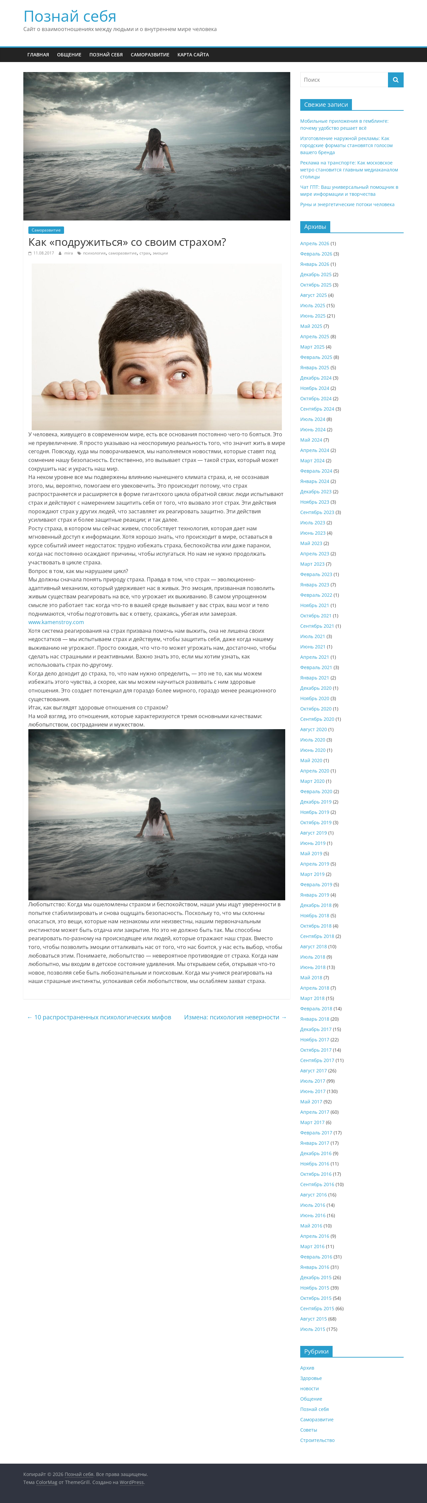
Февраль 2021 (316, 667)
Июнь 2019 (313, 843)
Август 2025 (313, 295)
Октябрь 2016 (316, 1174)
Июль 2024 (312, 419)
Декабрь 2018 (316, 905)
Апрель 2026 (314, 243)
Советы (308, 1430)
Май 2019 (311, 853)
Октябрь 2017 (316, 1050)
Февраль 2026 (316, 253)
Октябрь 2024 (316, 398)
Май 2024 (311, 440)
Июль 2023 (312, 522)
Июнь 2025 (313, 316)
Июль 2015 (312, 1329)
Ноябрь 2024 (314, 388)
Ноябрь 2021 (314, 605)
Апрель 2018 (314, 988)
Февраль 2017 (316, 1132)
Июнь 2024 (313, 429)
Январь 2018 (314, 1019)
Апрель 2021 (314, 657)
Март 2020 (312, 781)
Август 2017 (313, 1070)
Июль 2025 (312, 305)
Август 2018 (313, 946)
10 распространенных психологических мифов (99, 1017)
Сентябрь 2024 (317, 409)
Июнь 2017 (313, 1091)
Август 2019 (313, 833)
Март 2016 (312, 1246)
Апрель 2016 (314, 1236)
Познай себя (69, 15)
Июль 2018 (312, 957)
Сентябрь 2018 (317, 936)
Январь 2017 (314, 1143)
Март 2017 (312, 1122)
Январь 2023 (314, 584)
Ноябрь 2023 (314, 502)
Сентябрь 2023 (317, 512)
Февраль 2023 (316, 574)
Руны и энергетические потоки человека (347, 204)
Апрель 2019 (314, 864)
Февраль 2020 (316, 791)
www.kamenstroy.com (56, 622)
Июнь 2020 (313, 750)
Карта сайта (193, 54)
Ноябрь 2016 (314, 1163)
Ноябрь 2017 (314, 1039)
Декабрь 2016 (316, 1153)
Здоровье (311, 1378)
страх (144, 253)
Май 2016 (311, 1225)
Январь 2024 (314, 481)
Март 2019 (312, 874)
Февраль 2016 (316, 1257)
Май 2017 (311, 1101)
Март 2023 (312, 564)
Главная (38, 54)
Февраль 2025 (316, 357)
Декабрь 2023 (316, 491)
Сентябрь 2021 (317, 626)
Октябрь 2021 (316, 615)
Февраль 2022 (316, 595)
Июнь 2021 (313, 646)
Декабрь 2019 (316, 802)
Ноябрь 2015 (314, 1288)
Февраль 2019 (316, 884)
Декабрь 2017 (316, 1029)
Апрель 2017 (314, 1112)
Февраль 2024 (316, 471)
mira (69, 253)
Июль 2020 (312, 739)
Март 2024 (312, 460)
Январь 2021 (314, 677)
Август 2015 (313, 1319)
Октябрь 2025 (316, 285)
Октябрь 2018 (316, 926)
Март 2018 (312, 998)
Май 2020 (311, 760)
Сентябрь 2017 (317, 1060)
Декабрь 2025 (316, 274)
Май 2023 (311, 543)
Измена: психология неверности (235, 1017)
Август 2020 (313, 729)
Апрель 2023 (314, 553)
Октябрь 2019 (316, 822)
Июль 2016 (312, 1205)
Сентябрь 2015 (317, 1308)
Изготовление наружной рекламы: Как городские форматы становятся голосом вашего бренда (346, 145)
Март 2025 (312, 347)
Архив (307, 1368)
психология (94, 253)
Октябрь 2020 (316, 708)
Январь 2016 (314, 1267)
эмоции (160, 253)
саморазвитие (122, 253)
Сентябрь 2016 (317, 1184)
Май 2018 (311, 977)
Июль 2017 (312, 1081)
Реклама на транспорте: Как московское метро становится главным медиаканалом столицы (349, 169)
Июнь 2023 (313, 533)
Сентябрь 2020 (317, 719)
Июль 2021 (312, 636)
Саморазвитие (150, 54)
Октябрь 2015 (316, 1298)
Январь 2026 (314, 264)
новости (309, 1388)
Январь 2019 (314, 895)
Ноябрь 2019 (314, 812)
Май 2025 (311, 326)
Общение (69, 54)
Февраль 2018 (316, 1008)
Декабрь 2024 (316, 378)
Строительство (317, 1440)
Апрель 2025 (314, 336)
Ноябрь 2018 (314, 915)
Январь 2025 (314, 367)
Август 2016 (313, 1194)
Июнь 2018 (313, 967)
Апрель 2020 (314, 771)
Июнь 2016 (313, 1215)
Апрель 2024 (314, 450)
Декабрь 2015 (316, 1277)
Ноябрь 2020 (314, 698)
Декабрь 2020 (316, 688)
